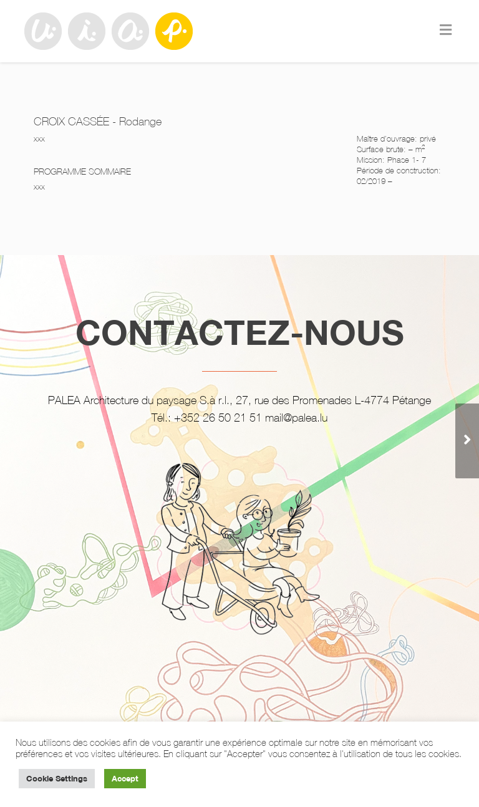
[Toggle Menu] (446, 30)
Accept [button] (125, 778)
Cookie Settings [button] (56, 778)
